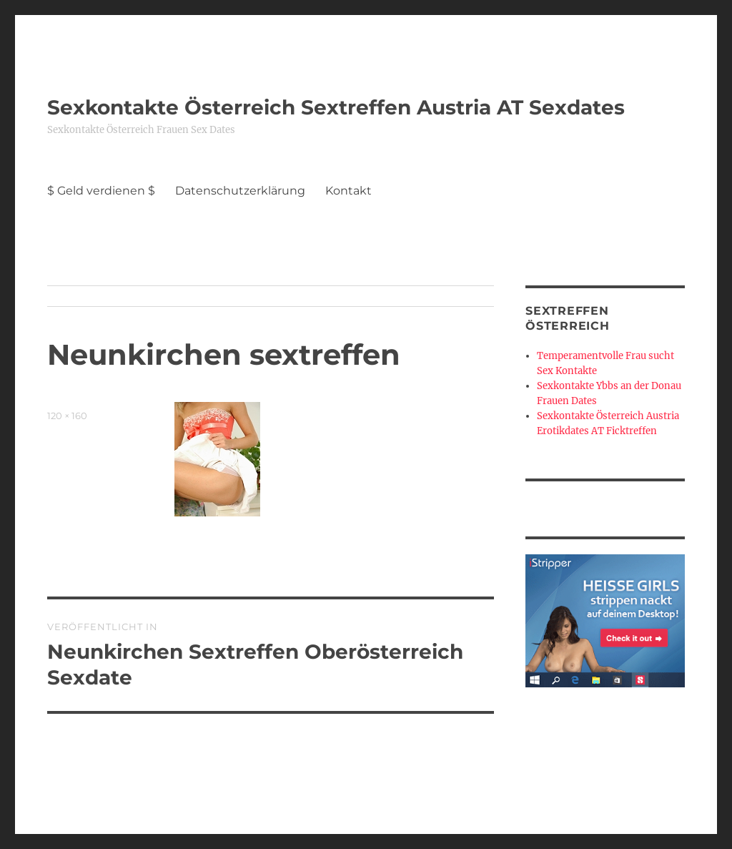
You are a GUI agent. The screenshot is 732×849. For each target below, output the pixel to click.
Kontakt (348, 190)
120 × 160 (67, 415)
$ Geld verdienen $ (101, 190)
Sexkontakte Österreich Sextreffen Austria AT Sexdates (336, 107)
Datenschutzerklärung (240, 190)
